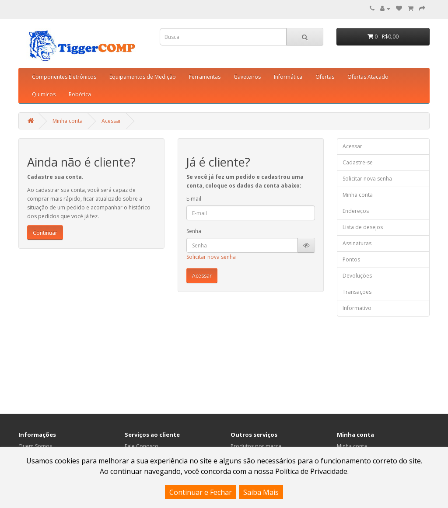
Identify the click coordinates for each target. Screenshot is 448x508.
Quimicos (44, 94)
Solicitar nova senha (211, 257)
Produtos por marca (256, 446)
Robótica (80, 94)
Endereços (356, 211)
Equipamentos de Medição (142, 76)
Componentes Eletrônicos (64, 76)
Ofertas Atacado (367, 76)
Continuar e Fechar (200, 492)
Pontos (351, 259)
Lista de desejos (363, 227)
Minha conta (67, 121)
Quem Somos (35, 446)
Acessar (111, 121)
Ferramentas (204, 76)
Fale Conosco (141, 446)
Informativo (357, 308)
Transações (357, 292)
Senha (193, 231)
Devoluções (357, 275)
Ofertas (324, 76)
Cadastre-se (358, 162)
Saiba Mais (261, 492)
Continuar (45, 233)
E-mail (193, 198)
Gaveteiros (247, 76)
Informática (288, 76)
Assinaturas (357, 243)
